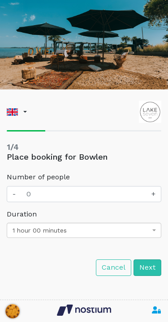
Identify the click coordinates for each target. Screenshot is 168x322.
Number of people (38, 177)
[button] (17, 112)
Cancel (113, 267)
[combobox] (84, 230)
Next (147, 267)
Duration (22, 214)
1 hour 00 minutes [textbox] (40, 230)
